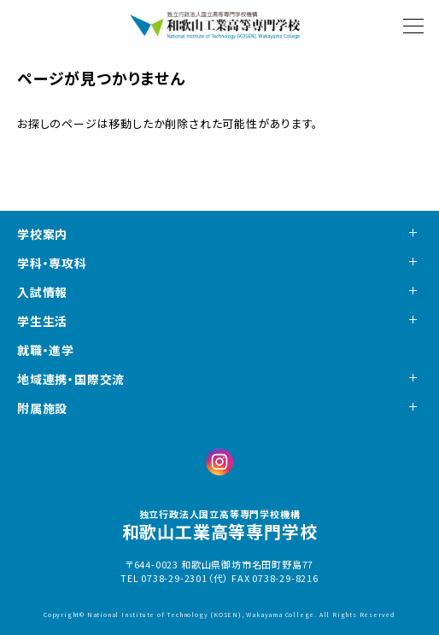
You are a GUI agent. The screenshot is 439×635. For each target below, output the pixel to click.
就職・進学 (45, 350)
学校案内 (42, 234)
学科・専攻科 (52, 263)
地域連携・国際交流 (71, 379)
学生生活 (42, 321)
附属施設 (42, 408)
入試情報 (42, 292)
